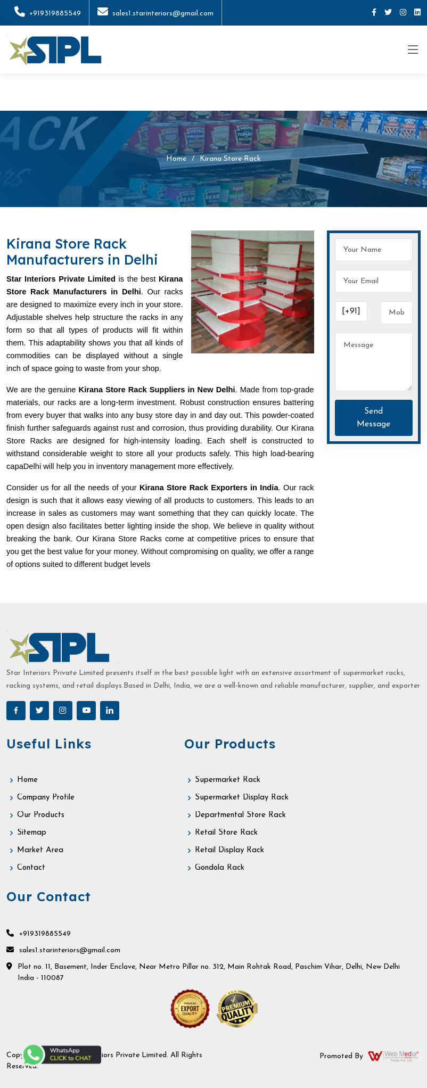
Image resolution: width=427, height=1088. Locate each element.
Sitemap (31, 833)
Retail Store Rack (226, 833)
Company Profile (46, 798)
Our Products (40, 815)
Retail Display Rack (229, 850)
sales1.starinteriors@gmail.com (155, 14)
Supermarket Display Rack (242, 798)
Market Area (40, 850)
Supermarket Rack (227, 780)
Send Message (373, 417)
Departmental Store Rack (240, 815)
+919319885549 (47, 14)
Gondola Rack (219, 868)
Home (176, 159)
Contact (31, 868)
